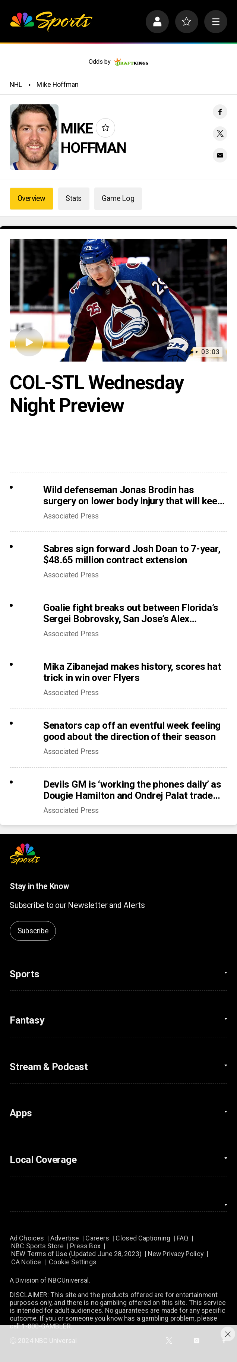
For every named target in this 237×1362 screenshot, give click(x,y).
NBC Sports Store (37, 1246)
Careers (97, 1238)
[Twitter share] (220, 133)
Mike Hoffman (58, 84)
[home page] (51, 21)
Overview (31, 198)
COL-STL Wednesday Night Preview (96, 394)
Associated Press (71, 516)
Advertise (64, 1238)
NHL (16, 84)
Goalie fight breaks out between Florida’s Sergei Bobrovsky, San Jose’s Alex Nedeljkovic (130, 613)
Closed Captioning (143, 1238)
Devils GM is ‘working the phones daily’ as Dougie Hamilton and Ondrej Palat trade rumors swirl (132, 790)
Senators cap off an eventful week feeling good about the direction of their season (132, 731)
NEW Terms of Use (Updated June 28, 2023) (76, 1254)
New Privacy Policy (175, 1254)
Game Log (118, 198)
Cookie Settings (72, 1262)
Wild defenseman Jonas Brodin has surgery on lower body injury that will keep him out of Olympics (133, 495)
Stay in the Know (39, 886)
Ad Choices (27, 1238)
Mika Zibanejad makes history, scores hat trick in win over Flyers (132, 672)
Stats (74, 198)
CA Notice (26, 1262)
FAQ (182, 1238)
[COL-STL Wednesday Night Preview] (118, 300)
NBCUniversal (68, 1280)
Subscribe (33, 931)
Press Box (85, 1246)
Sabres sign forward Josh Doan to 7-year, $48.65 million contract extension (132, 554)
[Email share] (220, 155)
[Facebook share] (220, 111)
